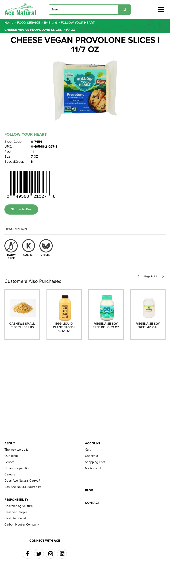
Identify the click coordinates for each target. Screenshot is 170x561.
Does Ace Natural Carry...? (22, 480)
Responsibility (16, 499)
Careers (9, 474)
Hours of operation (17, 468)
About (9, 443)
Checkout (91, 455)
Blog (89, 490)
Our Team (11, 455)
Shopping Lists (95, 462)
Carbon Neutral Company (21, 524)
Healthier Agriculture (18, 506)
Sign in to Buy (21, 209)
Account (92, 443)
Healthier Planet (15, 518)
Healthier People (15, 512)
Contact (92, 502)
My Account (93, 468)
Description (15, 228)
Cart (88, 449)
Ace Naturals (22, 8)
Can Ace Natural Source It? (22, 487)
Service (9, 462)
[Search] (89, 9)
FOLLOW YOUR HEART (25, 134)
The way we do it (16, 449)
